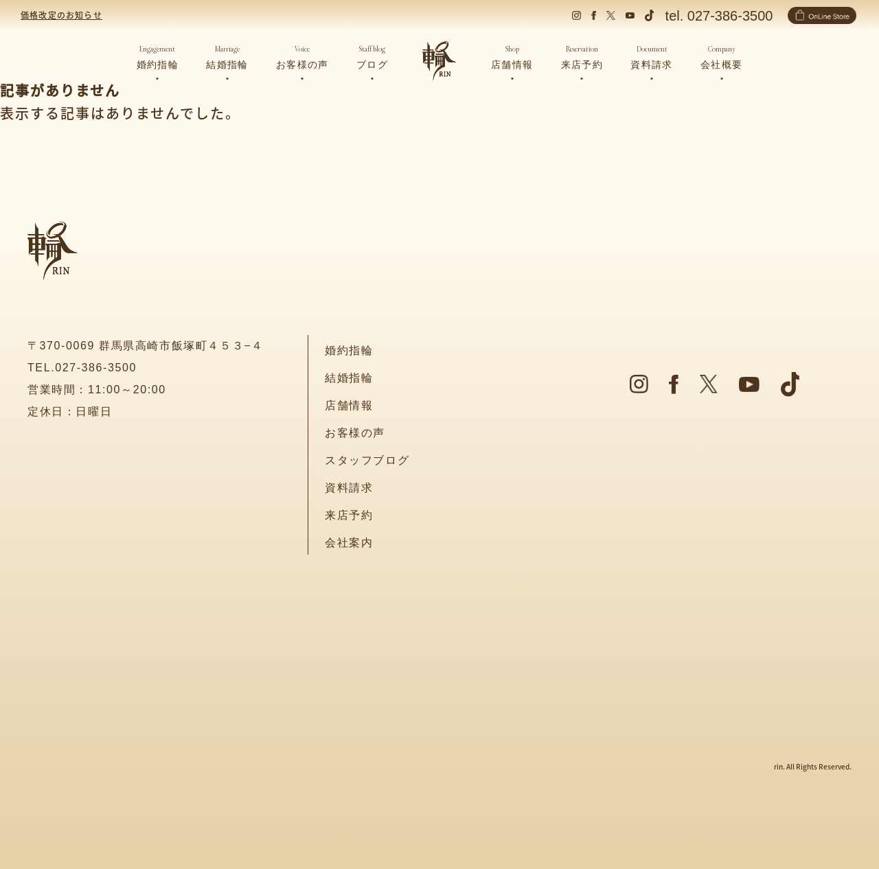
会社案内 (349, 542)
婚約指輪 (349, 350)
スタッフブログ (367, 460)
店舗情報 (349, 405)
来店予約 (349, 515)
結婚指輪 (349, 378)
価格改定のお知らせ (61, 15)
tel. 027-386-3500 (719, 15)
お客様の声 (355, 433)
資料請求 (349, 488)
